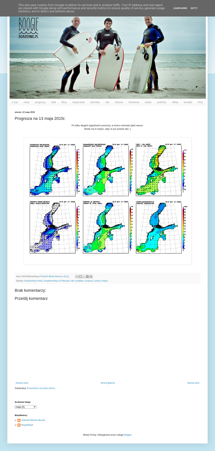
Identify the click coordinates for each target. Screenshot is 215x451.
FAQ (200, 102)
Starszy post (193, 383)
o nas (15, 102)
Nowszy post (22, 383)
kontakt (188, 102)
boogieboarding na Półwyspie (57, 281)
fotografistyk (27, 425)
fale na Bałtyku (77, 281)
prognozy (40, 102)
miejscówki (78, 102)
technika (95, 102)
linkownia (134, 102)
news (27, 102)
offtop (175, 102)
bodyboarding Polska (33, 281)
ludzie (148, 102)
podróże (161, 102)
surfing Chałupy (101, 281)
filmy (64, 102)
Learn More (180, 8)
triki (107, 102)
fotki (53, 102)
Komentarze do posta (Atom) (41, 388)
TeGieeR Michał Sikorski (33, 420)
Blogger (127, 435)
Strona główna (108, 383)
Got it (194, 8)
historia (119, 102)
